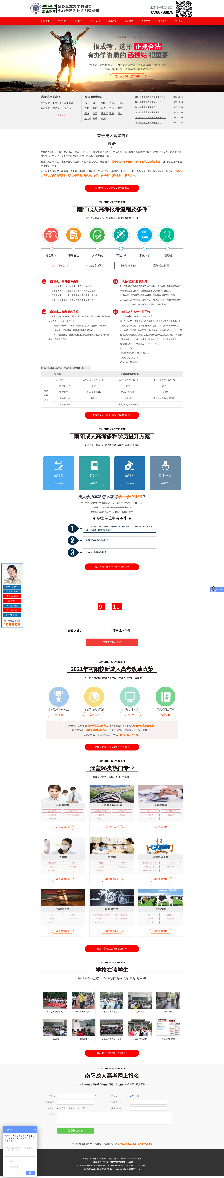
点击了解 (58, 714)
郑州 (86, 103)
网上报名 (179, 21)
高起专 (55, 108)
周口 (86, 113)
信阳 (95, 113)
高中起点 (68, 103)
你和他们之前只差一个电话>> (112, 1053)
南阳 (103, 103)
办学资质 (145, 21)
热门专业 (79, 21)
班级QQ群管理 (168, 1039)
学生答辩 (168, 1011)
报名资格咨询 (127, 265)
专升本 (67, 108)
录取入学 (121, 255)
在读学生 (162, 21)
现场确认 (73, 255)
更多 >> (61, 115)
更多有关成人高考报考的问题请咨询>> (112, 415)
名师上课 (140, 1011)
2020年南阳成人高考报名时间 (148, 123)
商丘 (95, 108)
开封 (111, 108)
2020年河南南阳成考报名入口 (148, 112)
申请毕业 (167, 255)
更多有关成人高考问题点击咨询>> (112, 188)
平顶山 (121, 103)
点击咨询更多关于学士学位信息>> (112, 567)
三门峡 (87, 118)
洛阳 (95, 103)
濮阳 (120, 108)
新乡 (120, 113)
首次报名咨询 (60, 265)
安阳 (86, 108)
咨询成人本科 (12, 591)
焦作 (103, 108)
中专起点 (57, 103)
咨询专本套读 (12, 596)
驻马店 (104, 113)
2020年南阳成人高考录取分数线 (149, 102)
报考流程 (95, 21)
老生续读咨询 (94, 265)
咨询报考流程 (12, 610)
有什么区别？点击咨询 (128, 76)
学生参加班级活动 (55, 1011)
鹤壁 (95, 118)
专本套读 (45, 108)
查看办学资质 (12, 606)
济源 (103, 118)
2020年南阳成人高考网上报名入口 (150, 97)
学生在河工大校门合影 (112, 1039)
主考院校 (62, 21)
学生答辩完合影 (140, 1039)
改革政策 (112, 21)
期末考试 (144, 255)
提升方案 (129, 21)
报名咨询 (51, 255)
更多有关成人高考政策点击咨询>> (112, 747)
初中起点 (45, 103)
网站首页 (45, 21)
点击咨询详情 (63, 827)
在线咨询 (59, 483)
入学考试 (97, 255)
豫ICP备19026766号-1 (131, 1171)
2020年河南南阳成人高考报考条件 (150, 117)
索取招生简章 (161, 265)
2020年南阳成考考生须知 (146, 107)
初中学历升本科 (12, 615)
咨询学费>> (12, 601)
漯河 (111, 113)
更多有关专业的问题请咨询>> (112, 948)
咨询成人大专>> (12, 587)
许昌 (111, 103)
